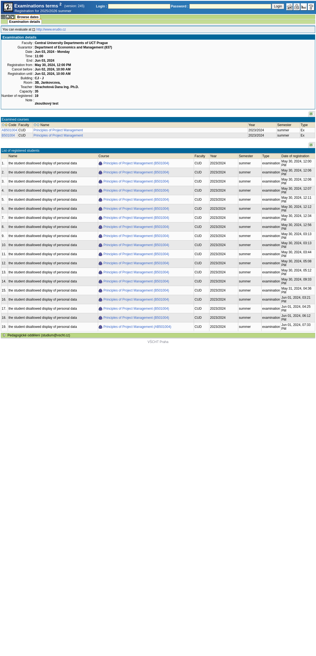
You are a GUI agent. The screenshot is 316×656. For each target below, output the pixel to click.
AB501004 (9, 130)
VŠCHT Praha (158, 342)
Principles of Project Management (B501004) (136, 163)
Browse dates (27, 17)
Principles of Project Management (58, 130)
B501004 (8, 135)
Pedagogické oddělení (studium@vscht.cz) (38, 335)
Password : (180, 6)
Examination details (24, 22)
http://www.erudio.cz (51, 29)
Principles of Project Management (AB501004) (137, 327)
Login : (101, 6)
